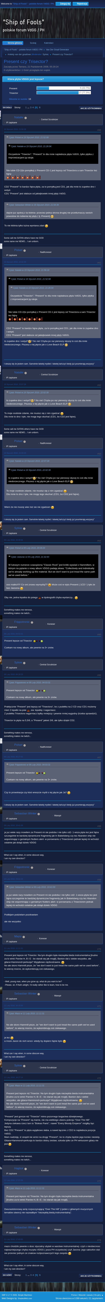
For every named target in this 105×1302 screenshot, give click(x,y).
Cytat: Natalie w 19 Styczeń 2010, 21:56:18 (29, 270)
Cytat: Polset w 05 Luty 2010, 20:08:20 (27, 548)
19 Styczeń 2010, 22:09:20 (15, 453)
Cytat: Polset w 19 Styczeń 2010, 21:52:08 (29, 137)
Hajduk (18, 1168)
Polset (18, 250)
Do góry (7, 1275)
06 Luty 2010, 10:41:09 (13, 825)
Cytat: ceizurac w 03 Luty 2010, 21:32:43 (30, 557)
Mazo (17, 936)
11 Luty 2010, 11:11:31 (13, 948)
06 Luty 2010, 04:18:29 (13, 674)
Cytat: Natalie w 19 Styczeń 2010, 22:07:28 (29, 461)
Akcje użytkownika (91, 108)
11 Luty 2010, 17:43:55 (13, 1239)
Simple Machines (25, 1295)
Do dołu (7, 107)
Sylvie (45, 54)
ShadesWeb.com (25, 1298)
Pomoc (74, 1295)
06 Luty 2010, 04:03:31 (13, 634)
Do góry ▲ (99, 1295)
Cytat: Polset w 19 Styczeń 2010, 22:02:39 (29, 392)
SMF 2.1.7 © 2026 (9, 1295)
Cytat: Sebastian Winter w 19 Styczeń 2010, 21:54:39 (34, 205)
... (28, 107)
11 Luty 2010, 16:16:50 (13, 1005)
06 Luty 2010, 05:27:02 (13, 757)
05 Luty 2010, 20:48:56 (13, 540)
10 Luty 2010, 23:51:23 (13, 879)
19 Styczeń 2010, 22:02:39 (15, 262)
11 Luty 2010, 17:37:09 (13, 1180)
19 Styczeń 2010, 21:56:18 (15, 129)
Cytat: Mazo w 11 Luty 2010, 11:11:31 (26, 1013)
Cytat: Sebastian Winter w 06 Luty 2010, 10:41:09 (32, 887)
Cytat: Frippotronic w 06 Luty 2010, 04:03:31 (29, 682)
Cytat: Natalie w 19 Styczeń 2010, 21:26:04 (31, 146)
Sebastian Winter (25, 813)
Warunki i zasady (86, 1295)
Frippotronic (22, 622)
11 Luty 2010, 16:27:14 (13, 1077)
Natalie (18, 117)
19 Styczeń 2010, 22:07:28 (15, 384)
